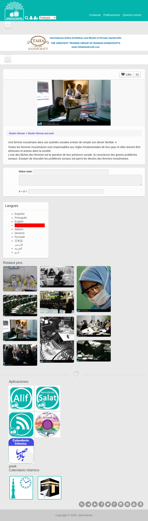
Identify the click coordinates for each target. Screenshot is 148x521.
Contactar (95, 15)
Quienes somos (132, 15)
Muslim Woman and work (41, 133)
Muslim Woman (17, 133)
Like (130, 74)
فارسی (19, 244)
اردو (17, 252)
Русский (20, 236)
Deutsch (19, 233)
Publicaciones (111, 15)
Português (21, 217)
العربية (18, 248)
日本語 (19, 240)
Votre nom (25, 171)
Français (20, 225)
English (19, 221)
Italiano (19, 229)
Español (19, 213)
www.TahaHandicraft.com (85, 47)
